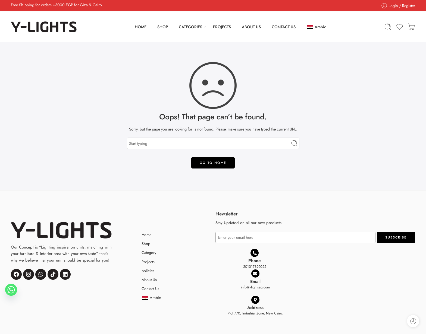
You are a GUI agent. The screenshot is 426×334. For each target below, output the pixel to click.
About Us (149, 279)
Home (146, 234)
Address (255, 307)
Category (149, 252)
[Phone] (254, 253)
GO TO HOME (213, 162)
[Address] (255, 300)
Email (255, 281)
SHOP (162, 27)
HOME (140, 27)
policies (148, 270)
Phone (254, 260)
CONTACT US (284, 27)
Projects (148, 262)
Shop (146, 243)
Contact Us (150, 288)
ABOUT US (251, 27)
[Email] (255, 273)
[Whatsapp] (11, 290)
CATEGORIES (190, 27)
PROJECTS (222, 27)
